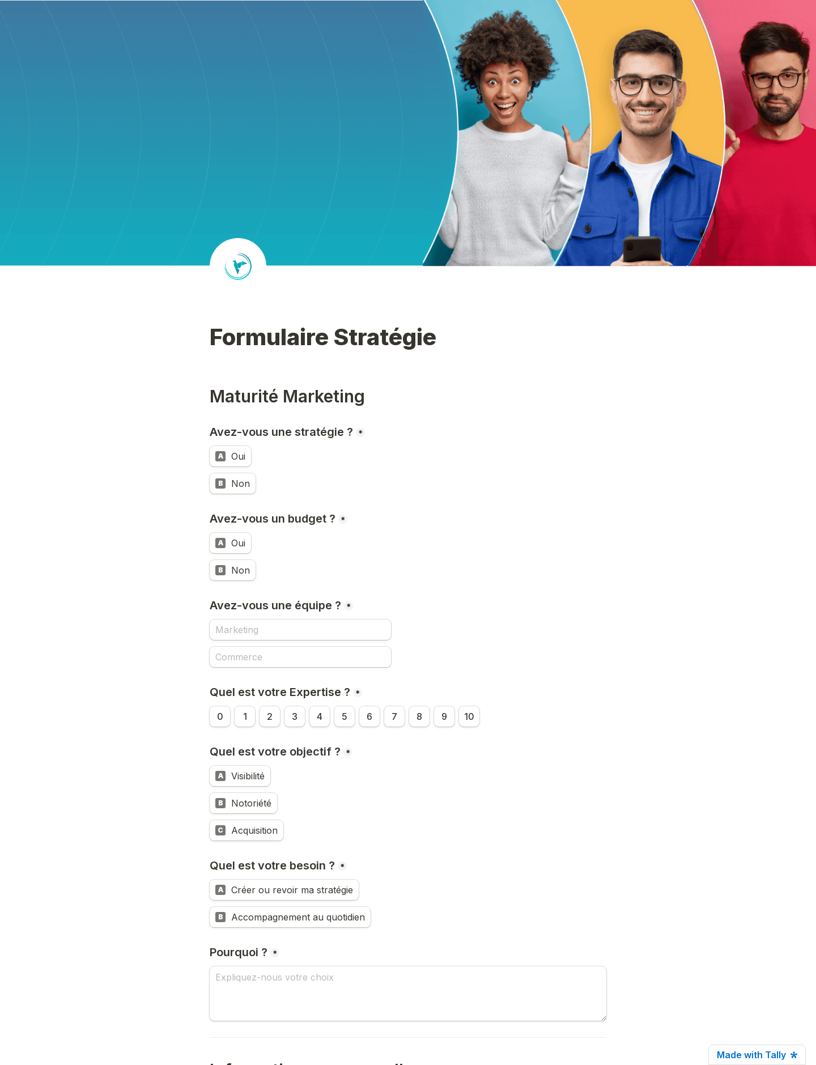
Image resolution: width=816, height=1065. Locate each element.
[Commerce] (300, 657)
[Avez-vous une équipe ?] (300, 630)
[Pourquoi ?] (408, 993)
